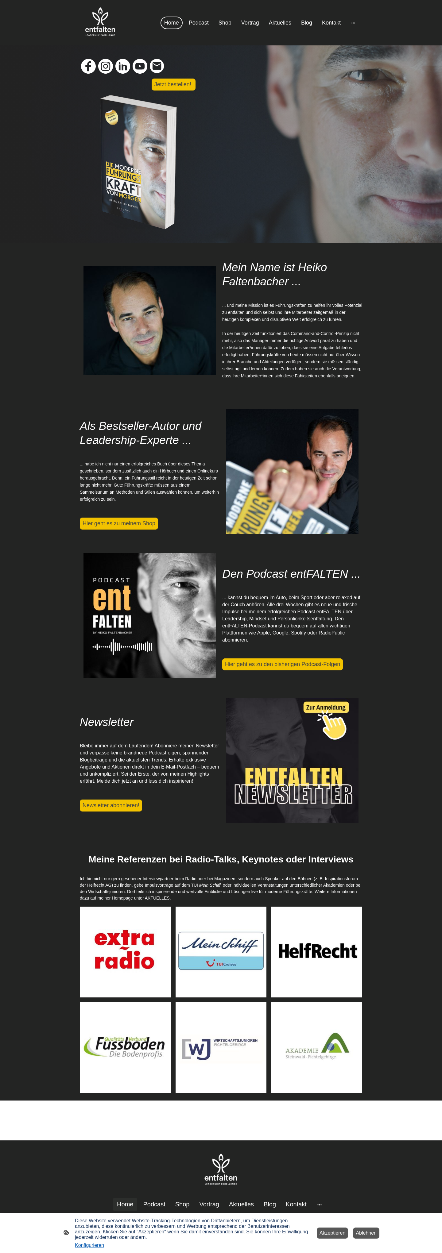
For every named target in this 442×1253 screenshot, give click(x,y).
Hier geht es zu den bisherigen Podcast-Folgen (282, 664)
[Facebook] (88, 66)
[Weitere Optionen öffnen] (353, 23)
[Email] (157, 66)
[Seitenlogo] (100, 22)
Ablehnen (366, 1233)
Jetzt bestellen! (173, 84)
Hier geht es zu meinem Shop (119, 523)
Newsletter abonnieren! (111, 805)
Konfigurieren (89, 1245)
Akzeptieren (333, 1233)
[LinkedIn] (122, 66)
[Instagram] (105, 66)
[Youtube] (140, 66)
